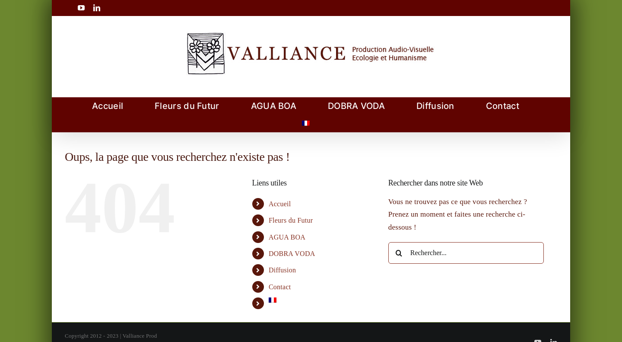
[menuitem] (306, 123)
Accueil (280, 204)
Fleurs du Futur (291, 220)
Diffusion (282, 270)
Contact (280, 287)
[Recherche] (399, 253)
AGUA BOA (287, 237)
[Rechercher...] (466, 253)
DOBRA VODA (292, 253)
